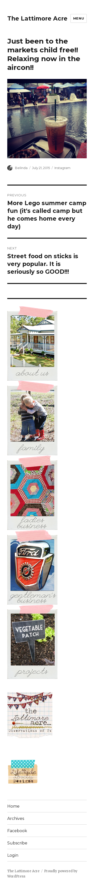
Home (13, 806)
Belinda (21, 168)
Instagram (62, 168)
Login (12, 855)
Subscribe (17, 843)
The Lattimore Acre (37, 18)
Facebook (17, 830)
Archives (15, 818)
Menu (78, 18)
